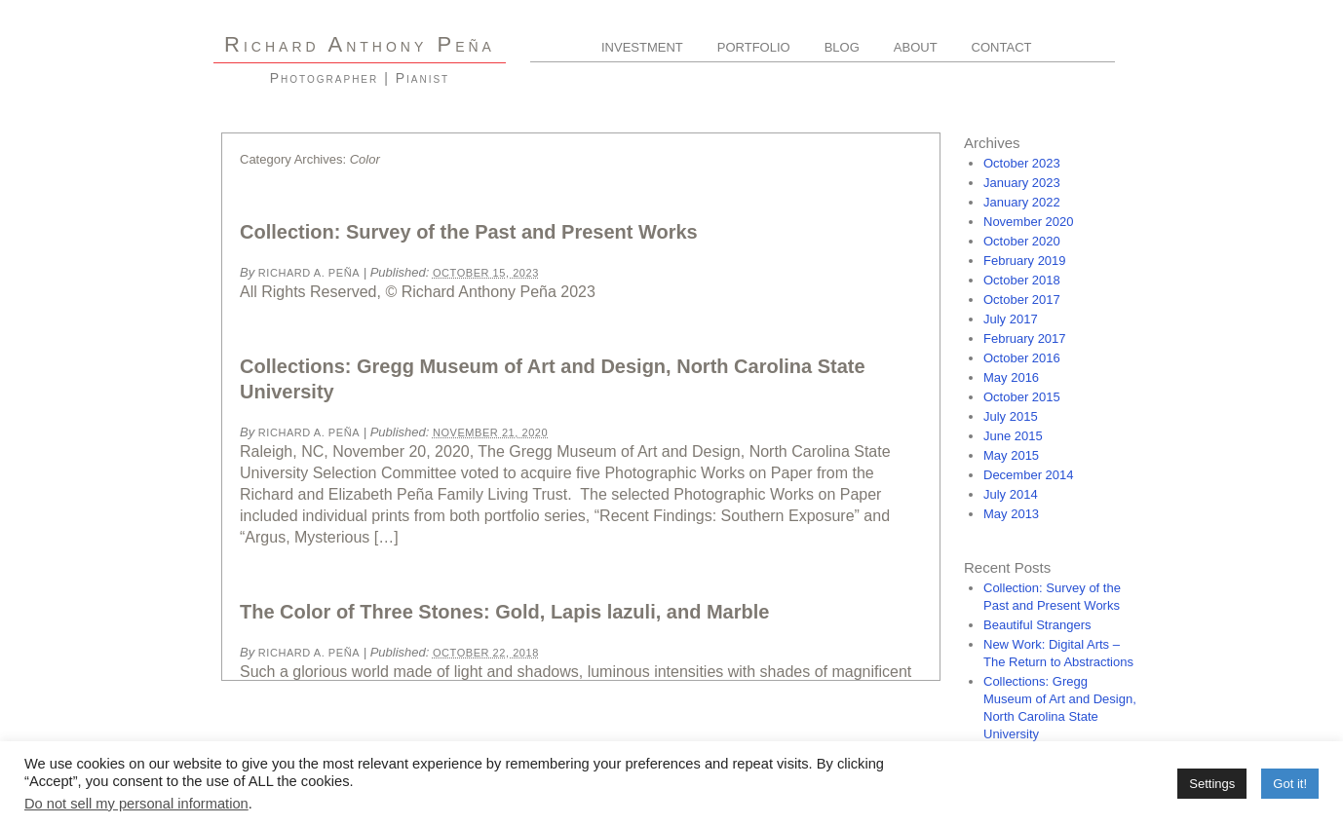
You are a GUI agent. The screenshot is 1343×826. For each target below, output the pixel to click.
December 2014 (1028, 475)
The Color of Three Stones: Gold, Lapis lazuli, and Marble (504, 611)
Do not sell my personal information (136, 803)
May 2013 (1011, 514)
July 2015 (1010, 416)
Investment (642, 47)
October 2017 (1021, 299)
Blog (842, 47)
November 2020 (1028, 221)
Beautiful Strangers (1037, 625)
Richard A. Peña (309, 273)
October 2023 (1021, 163)
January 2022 (1021, 202)
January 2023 (1021, 182)
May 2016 (1011, 377)
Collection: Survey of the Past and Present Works (469, 232)
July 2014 (1010, 494)
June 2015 (1013, 436)
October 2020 (1021, 241)
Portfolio (753, 47)
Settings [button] (1212, 783)
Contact (1002, 47)
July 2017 (1010, 319)
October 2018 (1021, 280)
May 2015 (1011, 455)
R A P (359, 44)
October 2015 (1021, 397)
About (916, 47)
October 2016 (1021, 358)
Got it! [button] (1290, 783)
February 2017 (1024, 338)
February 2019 (1024, 260)
